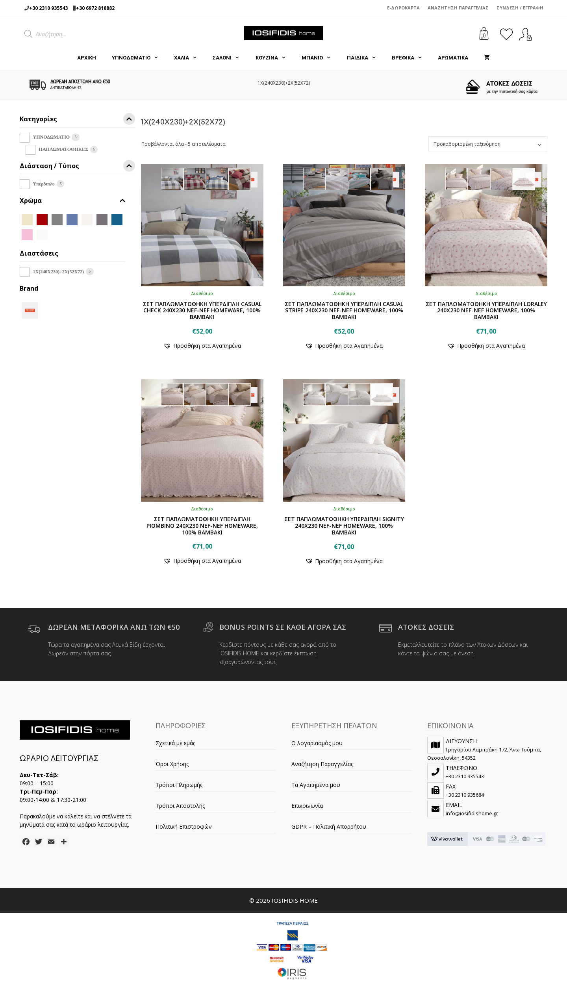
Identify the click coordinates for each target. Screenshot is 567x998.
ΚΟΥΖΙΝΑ (275, 58)
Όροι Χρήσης (172, 764)
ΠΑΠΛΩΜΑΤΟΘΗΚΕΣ (63, 149)
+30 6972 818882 (95, 8)
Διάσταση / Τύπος (77, 167)
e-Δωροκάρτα (403, 8)
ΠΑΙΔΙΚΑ (365, 58)
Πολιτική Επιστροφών (184, 826)
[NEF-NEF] (30, 309)
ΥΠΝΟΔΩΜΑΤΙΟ (139, 58)
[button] (202, 345)
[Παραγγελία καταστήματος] (487, 144)
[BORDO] (42, 219)
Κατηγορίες (77, 120)
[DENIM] (72, 219)
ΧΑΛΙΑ (189, 58)
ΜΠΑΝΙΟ (320, 58)
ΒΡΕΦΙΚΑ (411, 58)
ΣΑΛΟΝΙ (230, 58)
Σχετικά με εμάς (175, 743)
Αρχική (86, 58)
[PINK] (27, 234)
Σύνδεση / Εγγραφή (520, 8)
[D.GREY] (57, 219)
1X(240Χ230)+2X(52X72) (58, 272)
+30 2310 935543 (48, 8)
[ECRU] (87, 219)
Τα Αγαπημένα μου (315, 784)
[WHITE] (42, 234)
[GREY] (101, 219)
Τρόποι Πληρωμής (179, 784)
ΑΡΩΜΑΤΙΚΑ (453, 58)
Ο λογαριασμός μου (317, 743)
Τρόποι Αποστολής (180, 805)
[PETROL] (116, 219)
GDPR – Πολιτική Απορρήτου (328, 826)
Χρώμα (72, 200)
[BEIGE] (27, 219)
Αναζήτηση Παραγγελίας (458, 8)
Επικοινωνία (307, 805)
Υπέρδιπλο (44, 184)
